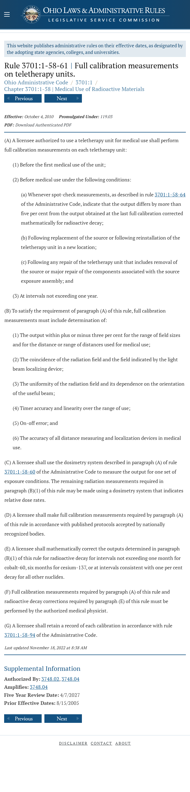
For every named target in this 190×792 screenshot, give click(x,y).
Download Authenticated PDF (43, 125)
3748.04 (70, 679)
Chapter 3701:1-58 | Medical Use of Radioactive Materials (74, 89)
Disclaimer (73, 743)
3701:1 (84, 82)
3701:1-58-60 (19, 471)
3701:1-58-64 (170, 194)
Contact (101, 743)
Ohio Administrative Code (36, 82)
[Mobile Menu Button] (7, 15)
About (123, 743)
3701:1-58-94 (19, 635)
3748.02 (50, 679)
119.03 (106, 116)
